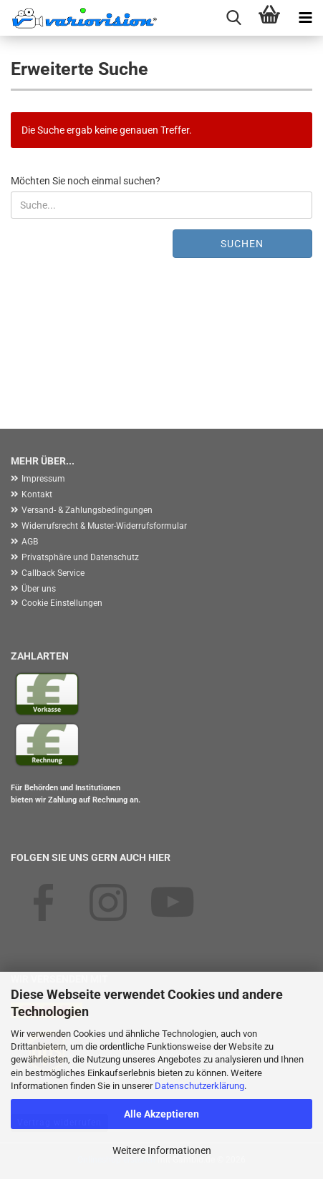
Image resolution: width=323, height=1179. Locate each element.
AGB (29, 542)
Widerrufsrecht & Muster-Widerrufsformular (104, 526)
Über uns (38, 589)
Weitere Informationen (161, 1150)
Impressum (43, 479)
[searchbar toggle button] (233, 18)
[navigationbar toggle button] (305, 18)
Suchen (242, 243)
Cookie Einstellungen (61, 603)
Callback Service (53, 573)
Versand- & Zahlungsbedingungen (87, 510)
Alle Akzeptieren (161, 1114)
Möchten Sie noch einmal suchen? (85, 180)
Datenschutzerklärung (199, 1085)
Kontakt (36, 494)
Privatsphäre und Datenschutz (80, 557)
